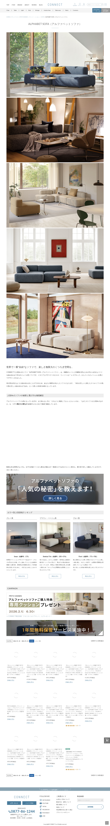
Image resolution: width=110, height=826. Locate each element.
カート (83, 5)
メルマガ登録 (29, 803)
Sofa (29, 11)
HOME (8, 17)
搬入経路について (61, 804)
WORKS (34, 5)
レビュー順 (38, 641)
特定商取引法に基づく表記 (64, 809)
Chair (7, 11)
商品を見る (21, 576)
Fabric (66, 11)
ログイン (80, 5)
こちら (24, 816)
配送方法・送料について (63, 802)
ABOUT (27, 5)
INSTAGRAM (45, 800)
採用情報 (90, 807)
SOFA (42, 17)
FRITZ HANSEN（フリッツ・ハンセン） (30, 17)
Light (22, 11)
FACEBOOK (44, 810)
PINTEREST (45, 813)
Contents (75, 11)
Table (15, 11)
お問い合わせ (14, 803)
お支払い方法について (63, 799)
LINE (43, 816)
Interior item (47, 11)
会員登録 (75, 5)
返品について (60, 807)
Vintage (37, 11)
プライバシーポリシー (63, 812)
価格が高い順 (25, 641)
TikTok (43, 806)
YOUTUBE (44, 803)
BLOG (41, 5)
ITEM (13, 5)
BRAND (19, 5)
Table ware (58, 11)
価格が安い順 (16, 641)
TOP (7, 5)
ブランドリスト (15, 17)
